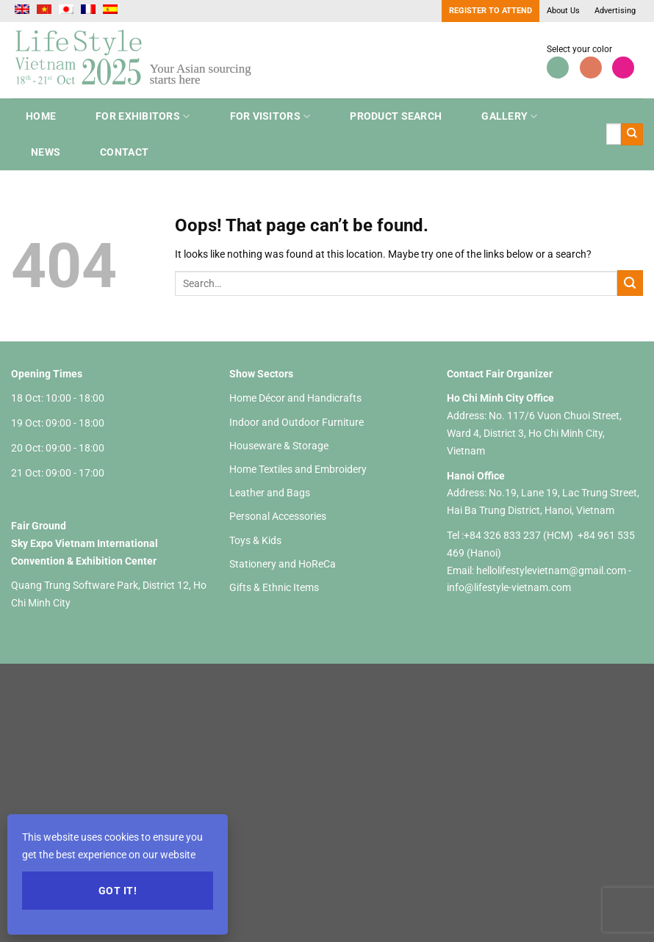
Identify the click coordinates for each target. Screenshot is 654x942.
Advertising (615, 10)
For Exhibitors (143, 116)
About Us (563, 10)
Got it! (117, 890)
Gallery (509, 116)
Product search (396, 116)
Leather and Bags (269, 493)
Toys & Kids (255, 540)
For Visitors (270, 116)
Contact (124, 152)
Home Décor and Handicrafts (295, 398)
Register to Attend (490, 10)
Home (41, 116)
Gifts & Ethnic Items (274, 587)
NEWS (45, 152)
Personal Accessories (277, 516)
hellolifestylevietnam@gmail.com (552, 570)
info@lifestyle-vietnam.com (509, 587)
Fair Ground (38, 526)
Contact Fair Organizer (500, 374)
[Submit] (632, 134)
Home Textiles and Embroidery (298, 469)
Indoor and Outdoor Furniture (296, 422)
